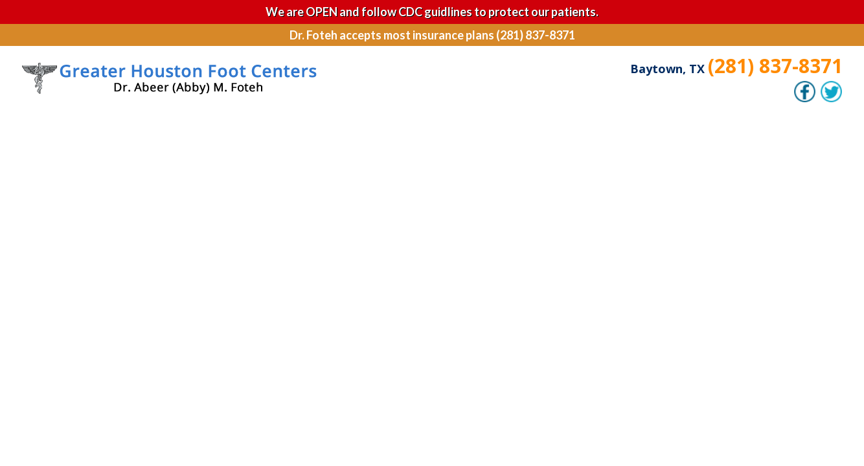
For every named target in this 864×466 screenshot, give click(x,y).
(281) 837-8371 (775, 65)
